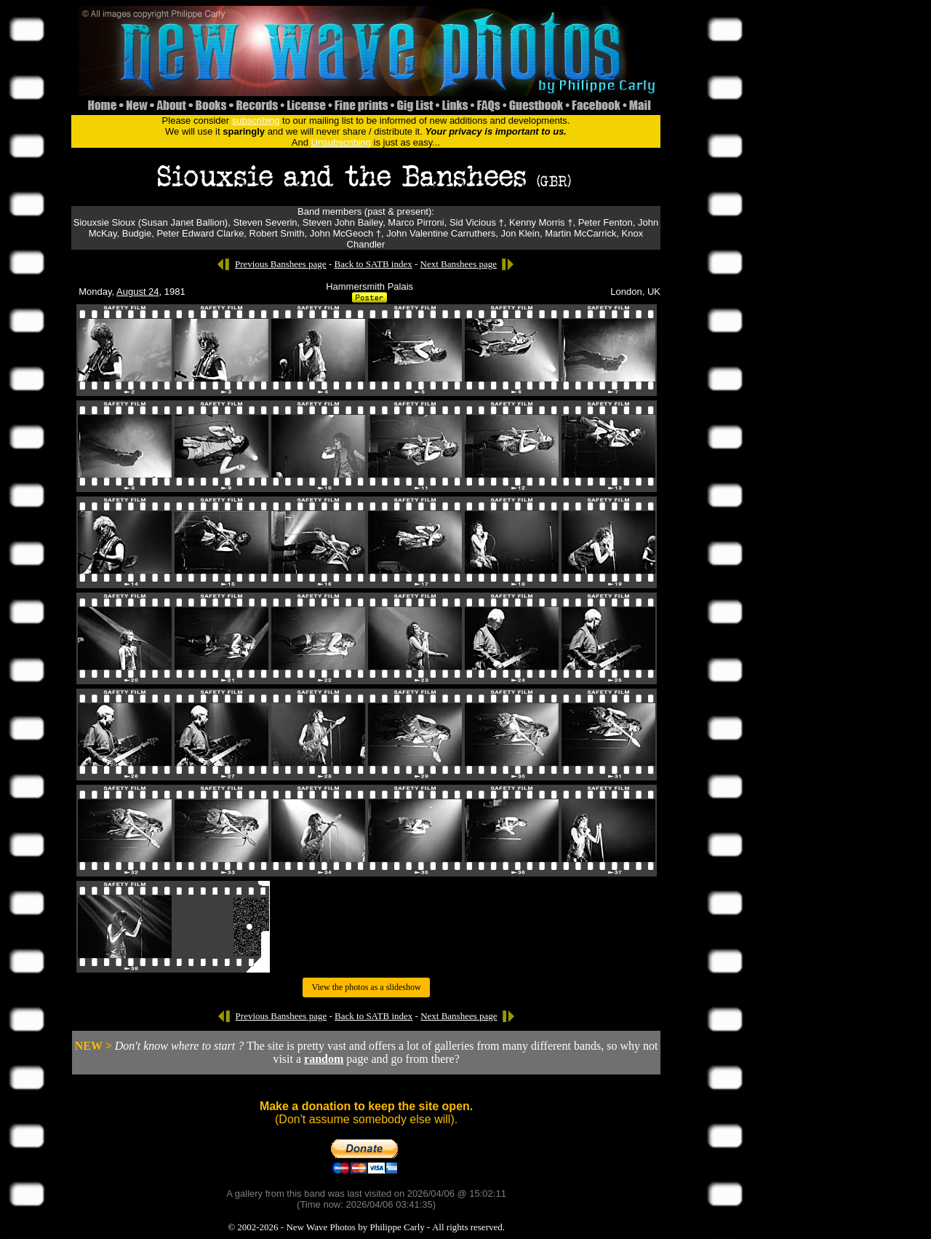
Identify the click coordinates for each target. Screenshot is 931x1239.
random (323, 1059)
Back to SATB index (373, 263)
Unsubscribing (341, 142)
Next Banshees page (458, 263)
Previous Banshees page (281, 263)
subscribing (256, 120)
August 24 (137, 291)
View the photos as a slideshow (365, 987)
